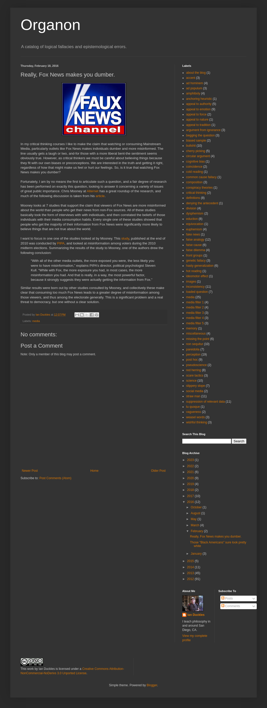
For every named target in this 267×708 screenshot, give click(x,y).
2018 (191, 490)
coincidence (194, 166)
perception (193, 354)
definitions (193, 198)
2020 (191, 478)
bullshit (191, 145)
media (36, 321)
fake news (193, 234)
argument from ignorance (203, 130)
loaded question (197, 292)
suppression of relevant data (205, 401)
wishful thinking (196, 422)
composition (194, 182)
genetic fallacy (196, 260)
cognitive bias (195, 161)
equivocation (194, 224)
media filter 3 (195, 313)
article (100, 196)
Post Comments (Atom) (55, 478)
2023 (191, 460)
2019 (191, 484)
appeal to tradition (198, 125)
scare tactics (194, 375)
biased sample (196, 140)
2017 (191, 496)
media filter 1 (195, 302)
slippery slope (195, 386)
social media (194, 391)
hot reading (194, 271)
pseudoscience (196, 365)
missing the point (197, 339)
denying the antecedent (202, 203)
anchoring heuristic (199, 99)
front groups (194, 255)
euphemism (194, 229)
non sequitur (194, 344)
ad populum (194, 88)
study (125, 238)
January (197, 553)
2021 (191, 472)
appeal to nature (197, 119)
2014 (191, 567)
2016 (191, 502)
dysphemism (194, 213)
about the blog (196, 72)
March (195, 525)
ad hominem (194, 83)
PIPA (60, 243)
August (196, 513)
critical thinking (196, 193)
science (191, 380)
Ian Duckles (196, 615)
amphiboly (193, 93)
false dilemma (195, 250)
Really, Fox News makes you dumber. (216, 536)
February (197, 531)
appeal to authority (199, 104)
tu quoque (193, 407)
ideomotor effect (197, 276)
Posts (227, 598)
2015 (191, 561)
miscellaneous (196, 333)
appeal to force (196, 114)
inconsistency (195, 286)
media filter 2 (195, 307)
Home (94, 471)
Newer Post (30, 471)
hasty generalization (200, 265)
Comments (230, 606)
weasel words (195, 417)
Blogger (152, 685)
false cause (194, 245)
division (191, 208)
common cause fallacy (201, 177)
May (194, 519)
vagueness (193, 412)
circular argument (198, 156)
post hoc (192, 359)
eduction (192, 219)
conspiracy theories (199, 187)
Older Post (158, 471)
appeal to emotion (198, 109)
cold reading (194, 172)
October (197, 507)
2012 (191, 579)
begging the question (200, 135)
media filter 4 (195, 318)
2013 (191, 573)
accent (190, 78)
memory (191, 328)
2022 (191, 466)
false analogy (195, 239)
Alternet (93, 191)
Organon (51, 24)
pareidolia (192, 349)
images (191, 281)
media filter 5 (195, 323)
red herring (193, 370)
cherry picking (195, 151)
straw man (193, 396)
